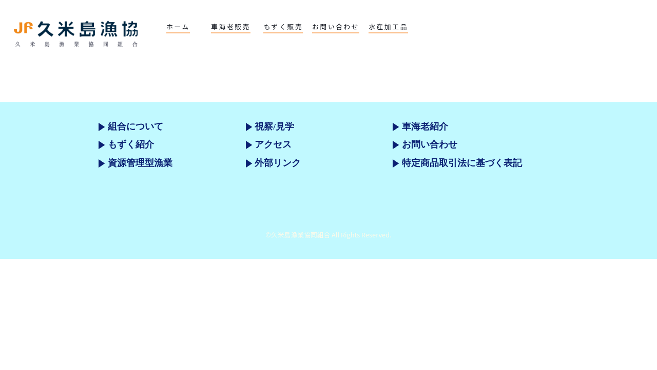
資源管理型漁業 (140, 163)
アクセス (273, 144)
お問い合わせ (429, 144)
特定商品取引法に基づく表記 (462, 163)
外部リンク (278, 163)
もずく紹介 (131, 144)
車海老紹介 (425, 126)
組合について (135, 126)
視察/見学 (274, 126)
